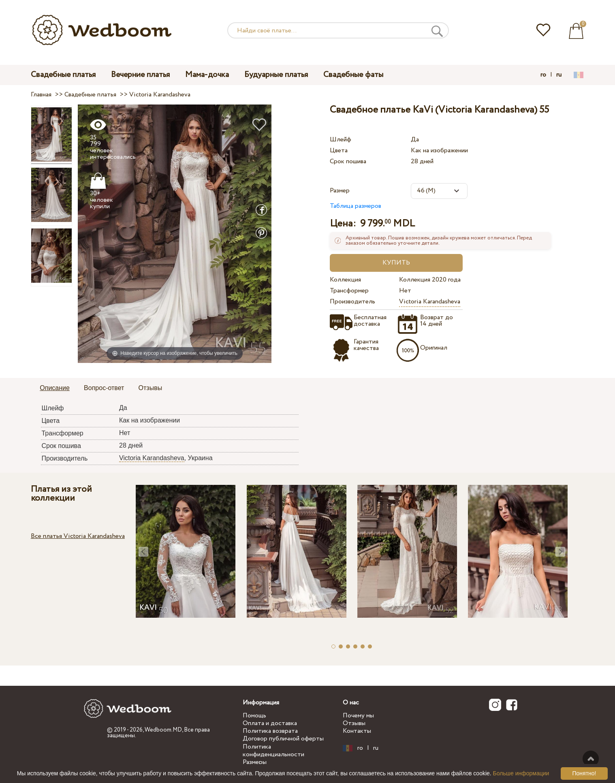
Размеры (255, 762)
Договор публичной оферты (283, 738)
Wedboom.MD (163, 730)
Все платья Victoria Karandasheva (78, 536)
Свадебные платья (63, 75)
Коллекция (345, 280)
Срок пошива (348, 161)
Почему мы (358, 715)
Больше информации (521, 773)
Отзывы (354, 723)
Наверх (591, 759)
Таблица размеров (355, 206)
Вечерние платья (140, 75)
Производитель (352, 301)
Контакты (357, 731)
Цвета (339, 150)
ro (543, 75)
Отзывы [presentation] (150, 387)
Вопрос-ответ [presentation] (104, 387)
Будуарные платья (276, 75)
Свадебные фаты (353, 75)
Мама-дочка (207, 75)
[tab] (54, 388)
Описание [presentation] (55, 387)
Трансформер (349, 290)
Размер (340, 190)
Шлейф (340, 139)
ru (559, 75)
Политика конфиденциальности (273, 750)
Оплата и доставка (270, 723)
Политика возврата (270, 731)
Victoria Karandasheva (429, 301)
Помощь (254, 715)
